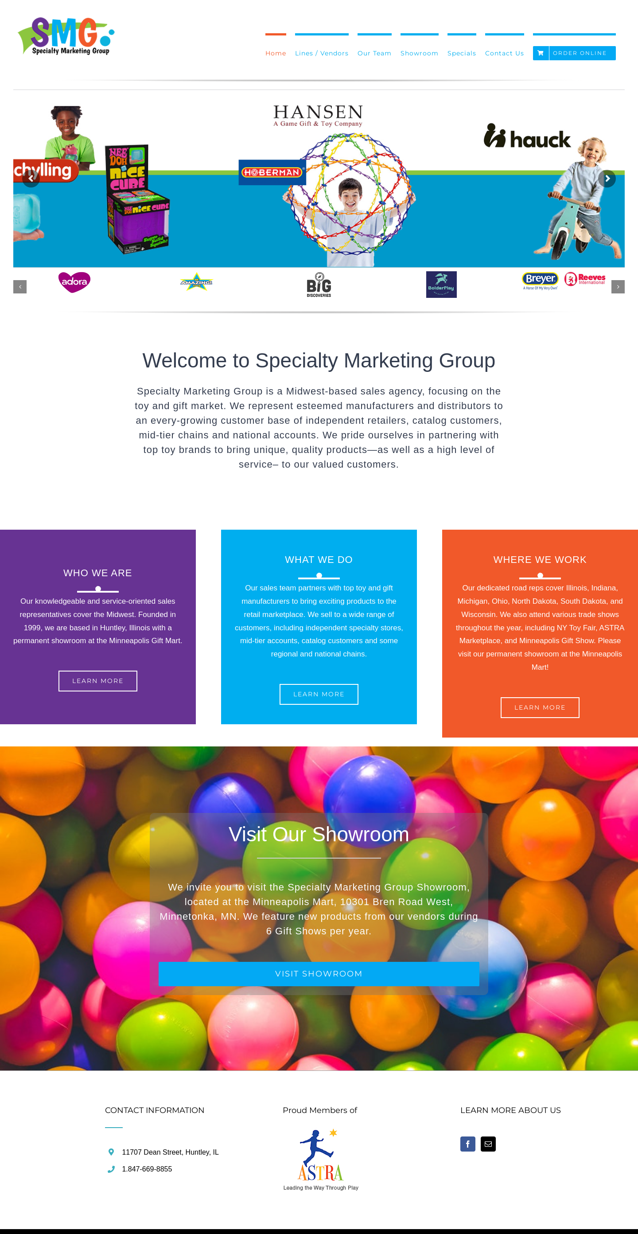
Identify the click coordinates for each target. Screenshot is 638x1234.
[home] (321, 1133)
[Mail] (488, 1144)
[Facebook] (467, 1144)
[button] (20, 286)
